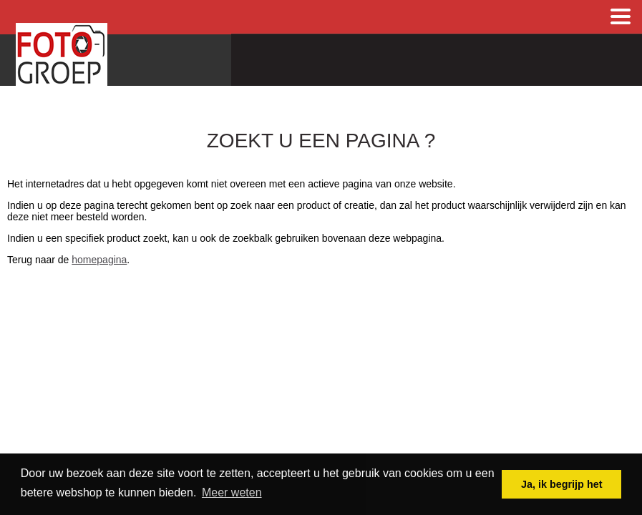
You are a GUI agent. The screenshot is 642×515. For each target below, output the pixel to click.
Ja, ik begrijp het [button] (562, 484)
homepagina (99, 259)
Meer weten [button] (232, 492)
